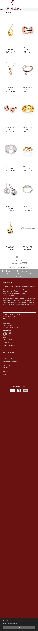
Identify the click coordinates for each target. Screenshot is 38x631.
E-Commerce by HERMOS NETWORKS (26, 394)
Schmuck (5, 371)
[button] (17, 623)
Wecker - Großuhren (8, 381)
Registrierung (6, 365)
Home (2, 9)
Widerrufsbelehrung (8, 352)
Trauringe (5, 378)
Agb (4, 355)
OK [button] (19, 627)
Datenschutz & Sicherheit (10, 361)
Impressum (6, 342)
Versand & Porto (7, 349)
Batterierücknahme (8, 358)
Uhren (4, 374)
